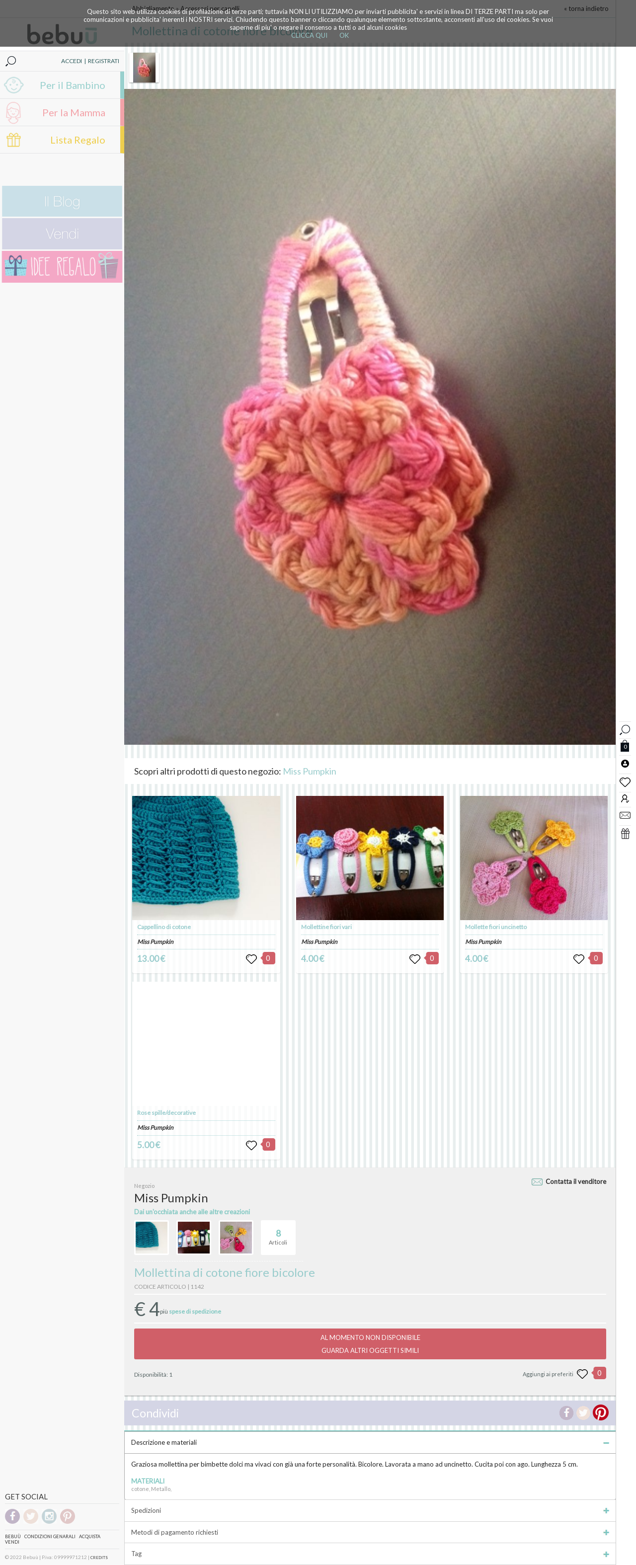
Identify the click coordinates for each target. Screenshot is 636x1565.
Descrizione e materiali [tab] (370, 1442)
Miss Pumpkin (309, 771)
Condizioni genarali (50, 1536)
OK (344, 35)
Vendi (12, 1542)
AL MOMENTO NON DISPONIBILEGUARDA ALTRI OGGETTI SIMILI (370, 1343)
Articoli (278, 1233)
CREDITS (99, 1557)
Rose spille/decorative (166, 1112)
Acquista (89, 1536)
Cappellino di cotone (164, 927)
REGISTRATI (103, 61)
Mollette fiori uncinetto (496, 927)
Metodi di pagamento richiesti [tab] (370, 1532)
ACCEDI (71, 61)
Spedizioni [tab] (370, 1510)
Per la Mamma (73, 112)
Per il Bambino (72, 85)
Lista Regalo (77, 140)
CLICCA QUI (309, 35)
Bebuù (13, 1536)
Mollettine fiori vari (326, 927)
